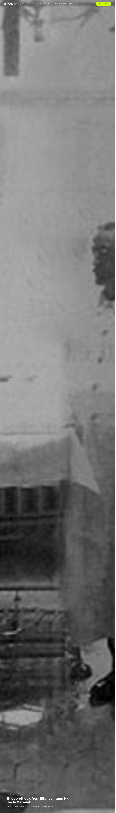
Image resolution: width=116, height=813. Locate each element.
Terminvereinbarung (103, 3)
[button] (92, 3)
